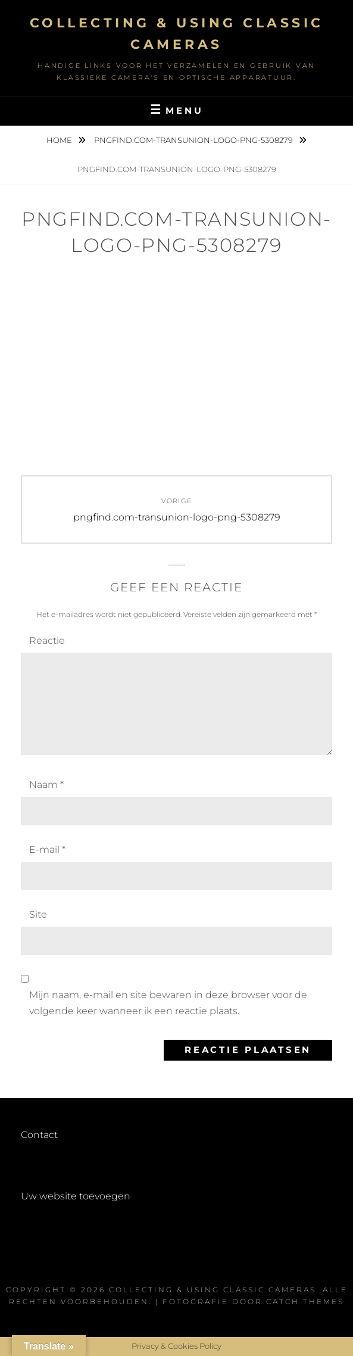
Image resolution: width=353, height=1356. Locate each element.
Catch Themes (305, 1301)
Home (60, 140)
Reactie (47, 640)
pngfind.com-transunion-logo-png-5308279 (194, 140)
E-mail (47, 849)
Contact (39, 1134)
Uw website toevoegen (75, 1196)
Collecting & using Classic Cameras (212, 1289)
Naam (46, 784)
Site (38, 914)
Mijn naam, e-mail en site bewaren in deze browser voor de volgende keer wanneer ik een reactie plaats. (168, 1002)
